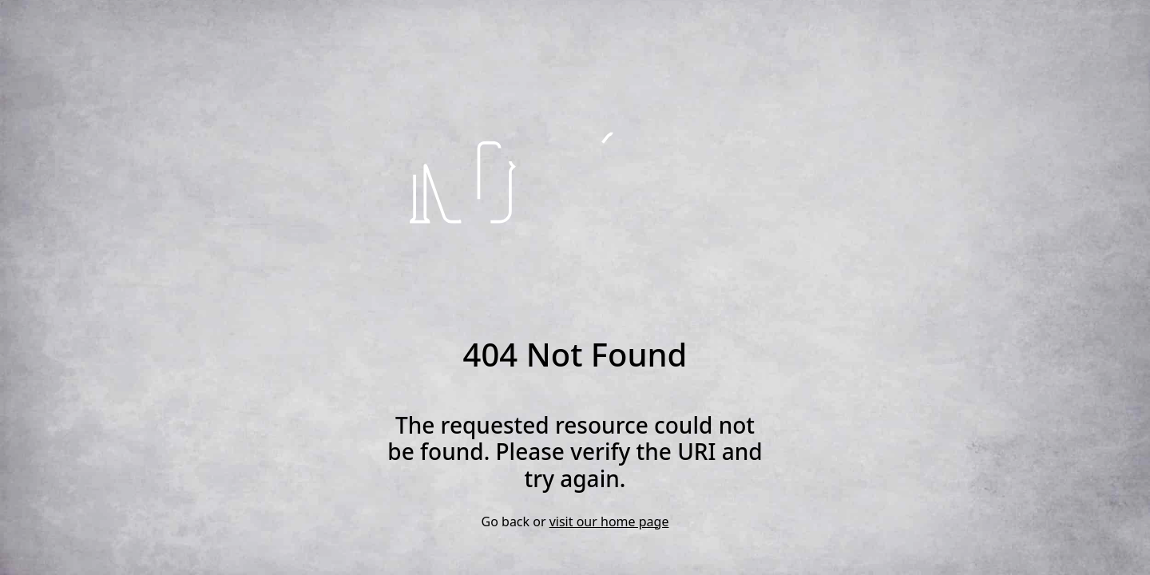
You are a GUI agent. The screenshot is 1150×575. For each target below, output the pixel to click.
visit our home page (609, 521)
